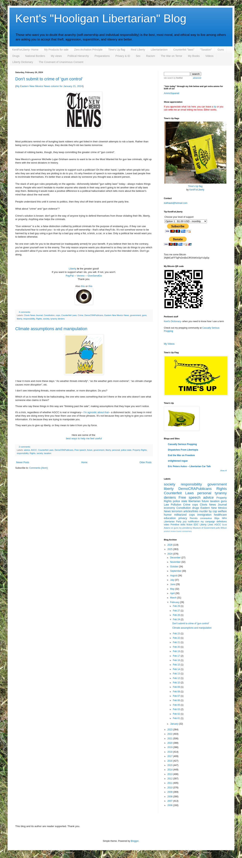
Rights (39, 319)
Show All (223, 471)
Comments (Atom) (38, 468)
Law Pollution (172, 504)
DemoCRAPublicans (93, 315)
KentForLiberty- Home (25, 49)
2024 (170, 553)
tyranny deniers (57, 319)
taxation (47, 453)
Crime (80, 315)
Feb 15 (177, 664)
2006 (170, 805)
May (172, 589)
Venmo (81, 275)
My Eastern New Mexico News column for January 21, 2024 (49, 86)
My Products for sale (56, 49)
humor (168, 514)
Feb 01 (177, 718)
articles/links (190, 511)
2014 (170, 769)
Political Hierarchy (78, 55)
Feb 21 (177, 642)
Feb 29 (177, 606)
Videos (209, 55)
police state (126, 450)
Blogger (135, 841)
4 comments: (25, 312)
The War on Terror (171, 55)
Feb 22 (177, 638)
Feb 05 (177, 705)
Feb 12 (177, 678)
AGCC (34, 450)
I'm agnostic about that (96, 412)
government (135, 315)
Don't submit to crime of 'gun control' (49, 79)
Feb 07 (177, 696)
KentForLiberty (196, 189)
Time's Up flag (116, 49)
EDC (196, 524)
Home (84, 462)
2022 (170, 734)
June (173, 584)
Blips (216, 518)
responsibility (29, 319)
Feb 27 (177, 610)
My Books (194, 55)
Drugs (15, 55)
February (175, 602)
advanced (197, 78)
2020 (170, 743)
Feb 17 (177, 656)
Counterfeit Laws (69, 315)
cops (58, 315)
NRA (224, 518)
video (166, 524)
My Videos (169, 344)
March (173, 597)
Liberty (72, 268)
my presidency (185, 528)
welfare (222, 511)
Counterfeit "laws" (183, 49)
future (89, 450)
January (174, 724)
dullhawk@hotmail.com (176, 203)
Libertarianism (159, 49)
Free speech (80, 450)
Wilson (224, 528)
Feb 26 (177, 615)
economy (169, 507)
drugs (195, 507)
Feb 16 (177, 660)
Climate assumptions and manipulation (51, 328)
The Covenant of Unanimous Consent (61, 62)
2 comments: (25, 447)
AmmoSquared (171, 93)
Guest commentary (184, 531)
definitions (221, 521)
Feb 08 (177, 691)
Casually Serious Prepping (182, 444)
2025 (170, 549)
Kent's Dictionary (172, 321)
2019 (170, 747)
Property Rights (140, 450)
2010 (170, 787)
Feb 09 (177, 687)
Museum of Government (204, 528)
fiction (189, 524)
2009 (170, 792)
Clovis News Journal (33, 315)
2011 (170, 783)
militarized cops (184, 514)
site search (168, 78)
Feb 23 (177, 633)
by (177, 78)
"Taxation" (206, 49)
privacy (182, 518)
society (46, 319)
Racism (150, 55)
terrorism (177, 511)
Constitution (49, 315)
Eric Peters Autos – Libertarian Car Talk (189, 466)
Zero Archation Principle (88, 49)
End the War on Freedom (181, 455)
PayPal (70, 275)
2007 (170, 801)
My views (56, 55)
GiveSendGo (95, 275)
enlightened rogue (178, 461)
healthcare (220, 514)
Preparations (102, 55)
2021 (170, 738)
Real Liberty (138, 49)
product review (170, 531)
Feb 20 (177, 647)
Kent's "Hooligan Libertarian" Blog (100, 18)
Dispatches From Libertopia (183, 449)
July (172, 580)
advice (27, 450)
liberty (19, 319)
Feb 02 (177, 714)
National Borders (35, 55)
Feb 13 (177, 673)
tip (215, 106)
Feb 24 (177, 619)
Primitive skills (178, 524)
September (176, 571)
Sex (138, 55)
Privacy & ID (122, 55)
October (174, 566)
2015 (170, 765)
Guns (221, 49)
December (175, 557)
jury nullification (191, 521)
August (174, 575)
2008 (170, 796)
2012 (170, 778)
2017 (170, 756)
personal (116, 450)
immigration (204, 514)
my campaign (208, 521)
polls (218, 528)
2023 (170, 729)
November (175, 562)
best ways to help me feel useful (84, 438)
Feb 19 (177, 651)
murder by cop (208, 511)
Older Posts (145, 462)
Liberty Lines (206, 524)
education (170, 518)
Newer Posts (22, 462)
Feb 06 (177, 700)
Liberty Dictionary (22, 62)
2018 (170, 752)
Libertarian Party (172, 521)
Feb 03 (177, 709)
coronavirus (206, 518)
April (172, 593)
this (83, 286)
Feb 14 (177, 669)
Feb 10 (177, 682)
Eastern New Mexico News (116, 315)
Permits (194, 518)
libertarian (194, 501)
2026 (170, 545)
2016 (170, 761)
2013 (170, 774)
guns (144, 315)
